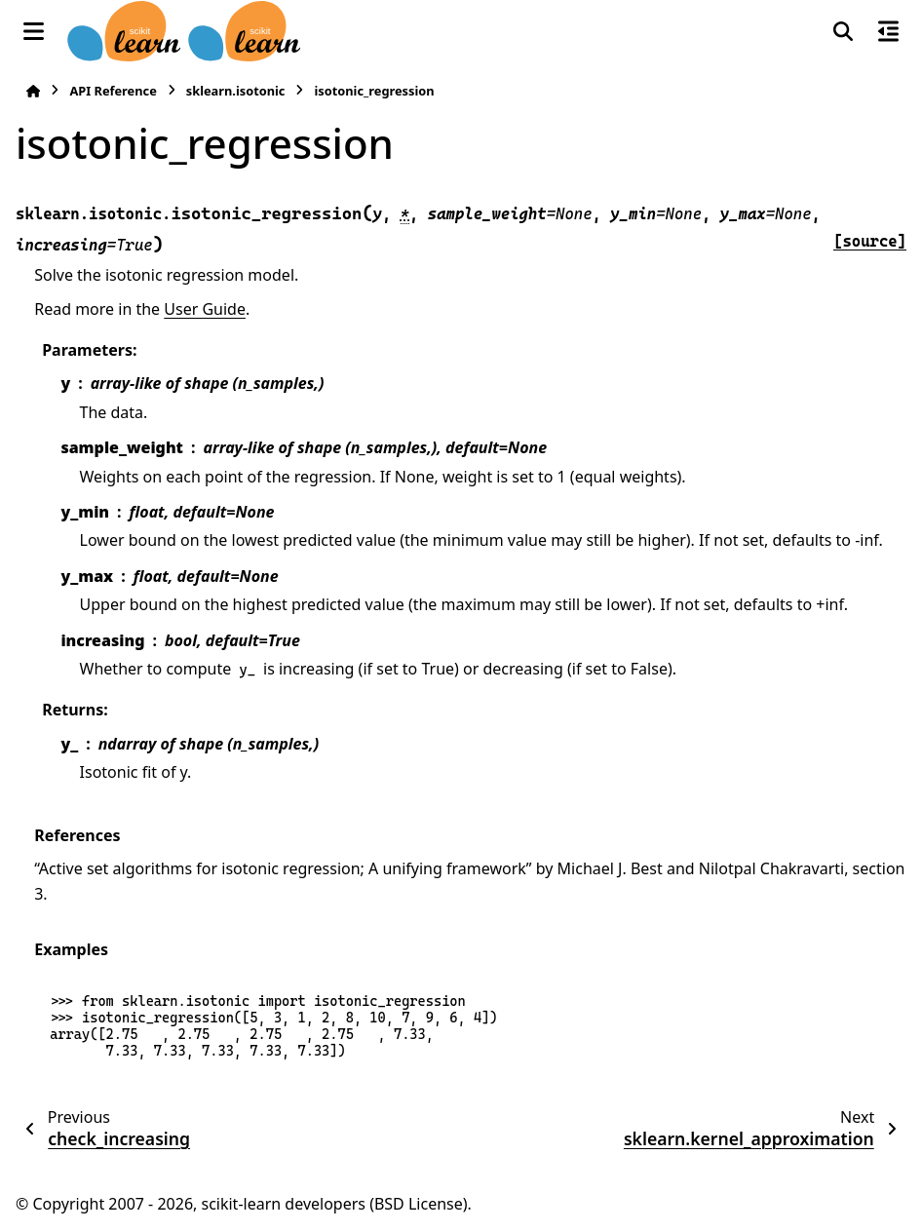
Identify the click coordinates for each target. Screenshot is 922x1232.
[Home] (33, 91)
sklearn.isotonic (236, 90)
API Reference (112, 90)
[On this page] (888, 31)
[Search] (843, 31)
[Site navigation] (34, 31)
